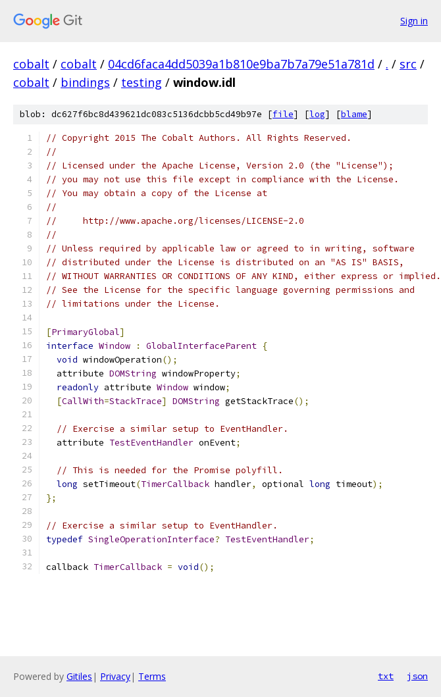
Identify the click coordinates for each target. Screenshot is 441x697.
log (317, 114)
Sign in (414, 20)
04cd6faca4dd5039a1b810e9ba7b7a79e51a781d (241, 64)
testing (141, 82)
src (408, 64)
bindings (85, 82)
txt (386, 676)
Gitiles (79, 676)
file (283, 114)
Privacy (115, 676)
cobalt (31, 64)
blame (354, 114)
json (417, 676)
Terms (152, 676)
